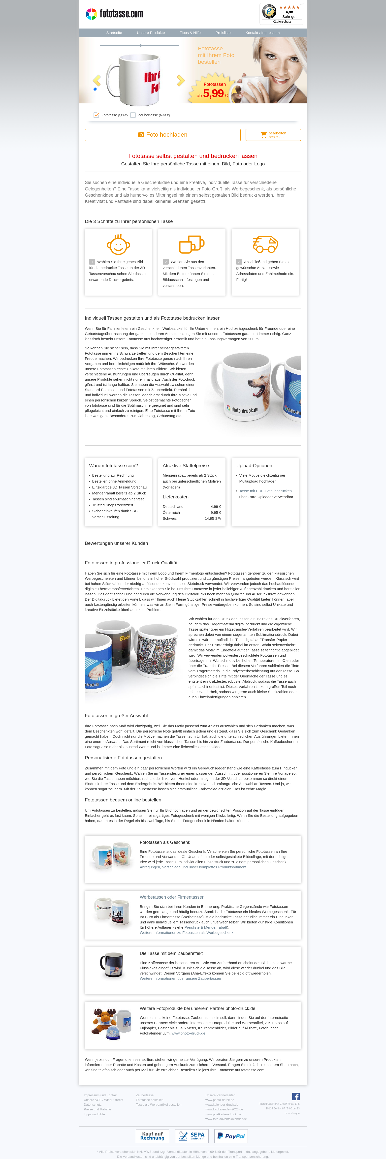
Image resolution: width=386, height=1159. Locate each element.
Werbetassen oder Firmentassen (172, 897)
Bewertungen (292, 1113)
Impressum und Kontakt (100, 1095)
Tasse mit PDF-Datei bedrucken (265, 491)
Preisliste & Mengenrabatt (206, 927)
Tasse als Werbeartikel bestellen (158, 1104)
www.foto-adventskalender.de (226, 1119)
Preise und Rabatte (97, 1109)
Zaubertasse (153, 115)
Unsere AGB (92, 1100)
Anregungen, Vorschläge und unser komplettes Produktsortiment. (193, 867)
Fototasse (114, 115)
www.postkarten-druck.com (224, 1114)
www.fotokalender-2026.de (224, 1109)
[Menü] (301, 6)
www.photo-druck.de (188, 1033)
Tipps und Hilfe (94, 1114)
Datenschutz (92, 1104)
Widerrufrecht (113, 1100)
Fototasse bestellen (149, 1100)
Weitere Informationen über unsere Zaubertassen (180, 978)
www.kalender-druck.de (221, 1104)
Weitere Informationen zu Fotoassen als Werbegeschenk (186, 932)
